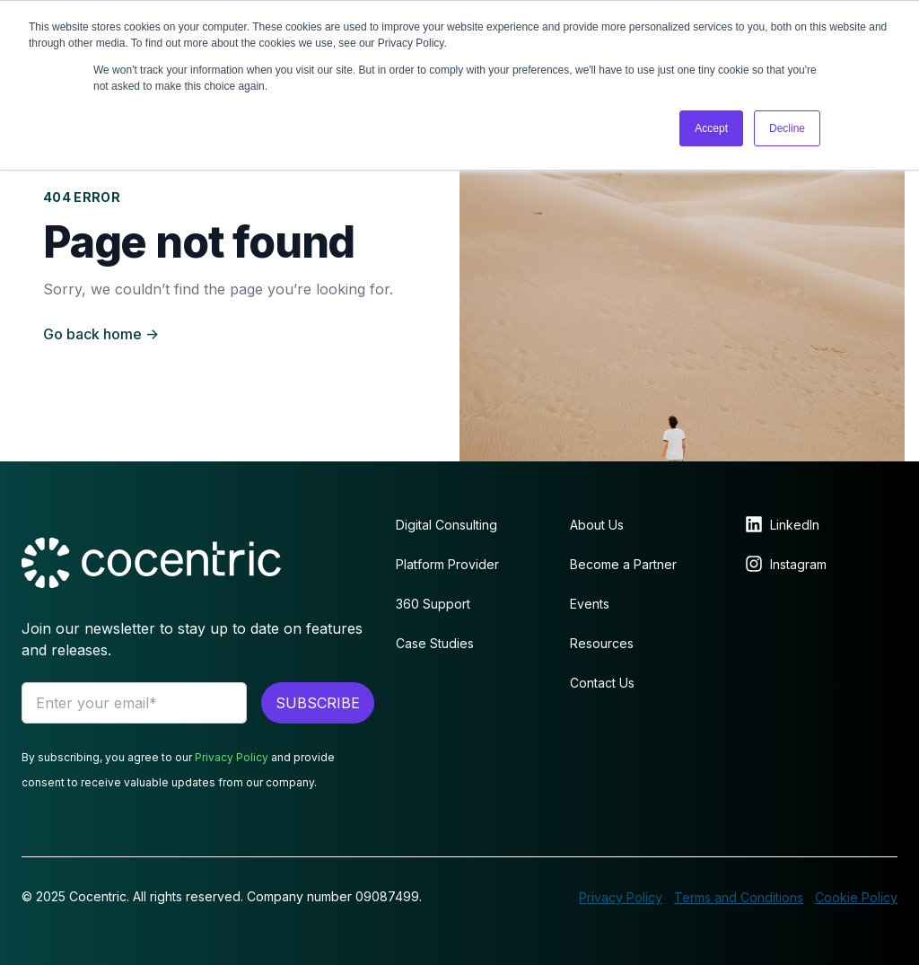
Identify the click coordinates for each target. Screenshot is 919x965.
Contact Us (602, 682)
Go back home (101, 334)
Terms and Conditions (738, 897)
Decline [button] (787, 128)
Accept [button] (711, 128)
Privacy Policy (231, 757)
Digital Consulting (446, 524)
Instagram (798, 564)
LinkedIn (794, 524)
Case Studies (435, 643)
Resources (602, 643)
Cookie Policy (856, 897)
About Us (597, 524)
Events (589, 603)
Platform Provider (447, 564)
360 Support (433, 603)
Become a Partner (623, 564)
